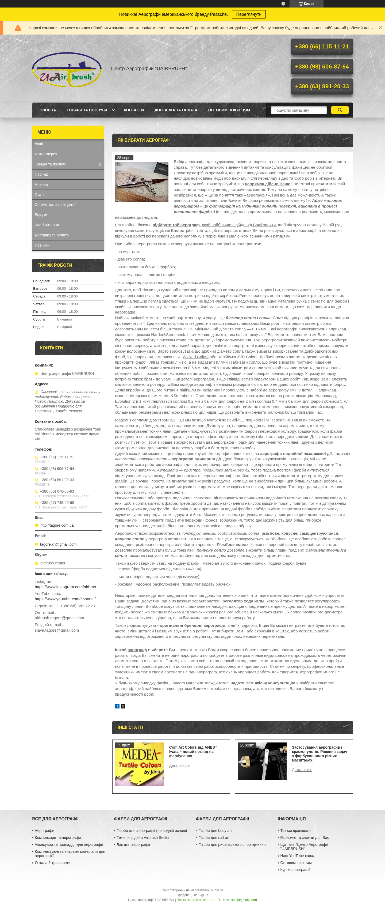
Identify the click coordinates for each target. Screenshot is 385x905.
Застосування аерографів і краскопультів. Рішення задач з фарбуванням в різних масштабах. (319, 753)
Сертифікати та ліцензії (55, 204)
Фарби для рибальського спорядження (231, 844)
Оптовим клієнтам (296, 863)
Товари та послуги (87, 110)
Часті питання (47, 225)
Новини (41, 184)
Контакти (134, 110)
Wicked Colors (196, 357)
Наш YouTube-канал (297, 856)
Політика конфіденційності (237, 900)
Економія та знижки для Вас (304, 837)
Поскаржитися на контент (196, 900)
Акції (39, 144)
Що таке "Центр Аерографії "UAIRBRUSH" (304, 846)
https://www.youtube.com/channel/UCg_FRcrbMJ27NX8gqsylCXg (68, 599)
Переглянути (248, 14)
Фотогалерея (46, 154)
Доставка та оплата (176, 110)
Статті (40, 195)
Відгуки (41, 215)
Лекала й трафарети (52, 863)
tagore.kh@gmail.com (58, 544)
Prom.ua (217, 890)
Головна (46, 110)
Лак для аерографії (133, 844)
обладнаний (126, 412)
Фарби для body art (215, 830)
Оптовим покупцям (229, 110)
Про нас (42, 174)
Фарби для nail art (213, 837)
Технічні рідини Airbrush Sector (143, 837)
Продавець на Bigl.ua (192, 895)
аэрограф (137, 649)
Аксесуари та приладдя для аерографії (69, 844)
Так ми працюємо (295, 830)
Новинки (42, 245)
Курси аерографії (295, 870)
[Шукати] (340, 110)
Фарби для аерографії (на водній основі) (152, 830)
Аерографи (44, 830)
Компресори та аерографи (58, 837)
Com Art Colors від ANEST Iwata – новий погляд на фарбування (193, 751)
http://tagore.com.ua (57, 525)
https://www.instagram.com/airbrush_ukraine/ (68, 587)
